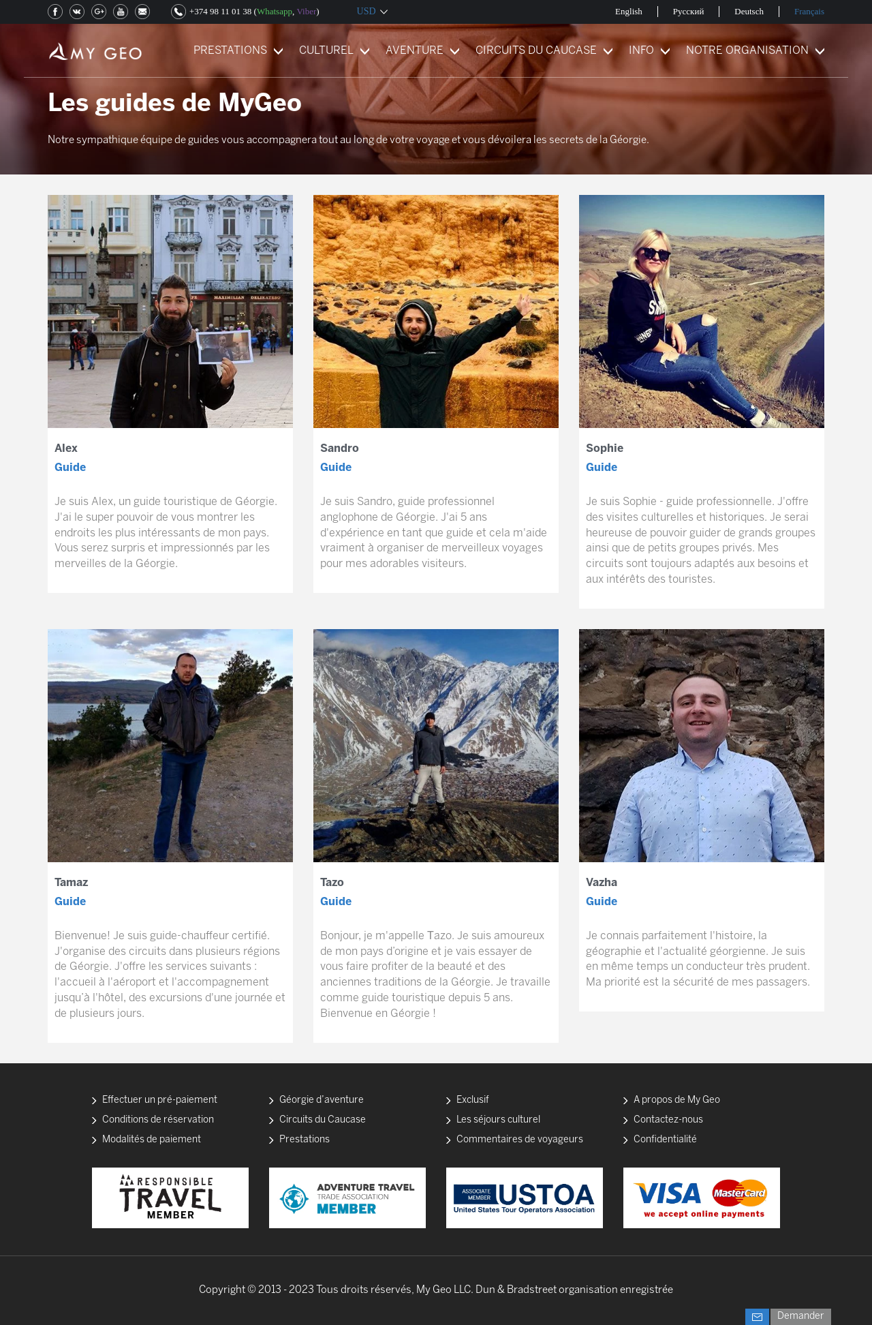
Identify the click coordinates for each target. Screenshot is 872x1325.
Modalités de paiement (151, 1140)
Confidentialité (665, 1140)
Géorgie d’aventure (321, 1100)
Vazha (601, 883)
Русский (688, 11)
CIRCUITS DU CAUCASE (536, 51)
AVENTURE (414, 51)
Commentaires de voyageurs (519, 1140)
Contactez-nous (668, 1120)
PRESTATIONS (230, 51)
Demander (800, 1316)
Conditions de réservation (158, 1120)
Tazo (332, 883)
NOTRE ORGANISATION (747, 51)
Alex (66, 449)
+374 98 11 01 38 (220, 11)
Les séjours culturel (498, 1120)
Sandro (339, 449)
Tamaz (71, 883)
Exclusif (472, 1100)
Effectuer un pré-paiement (159, 1100)
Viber (306, 11)
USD (366, 11)
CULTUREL (326, 51)
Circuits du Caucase (322, 1120)
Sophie (604, 449)
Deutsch (749, 11)
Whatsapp (274, 11)
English (628, 11)
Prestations (304, 1140)
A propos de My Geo (677, 1100)
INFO (641, 51)
